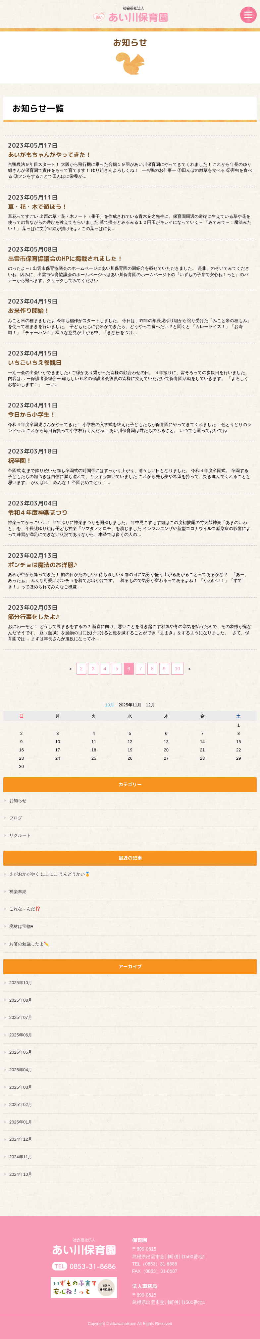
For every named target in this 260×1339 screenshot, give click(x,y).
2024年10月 (20, 1174)
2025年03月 (20, 1087)
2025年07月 (20, 1017)
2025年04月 (20, 1069)
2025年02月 (20, 1104)
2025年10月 (20, 982)
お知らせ (17, 800)
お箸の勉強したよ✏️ (29, 943)
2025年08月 (20, 1000)
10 (177, 668)
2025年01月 (20, 1122)
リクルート (20, 835)
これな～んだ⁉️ (24, 908)
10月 (109, 704)
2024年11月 (20, 1156)
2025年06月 (20, 1034)
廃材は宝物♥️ (21, 926)
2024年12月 (20, 1139)
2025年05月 (20, 1052)
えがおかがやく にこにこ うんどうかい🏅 (49, 874)
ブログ (15, 817)
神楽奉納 (17, 891)
